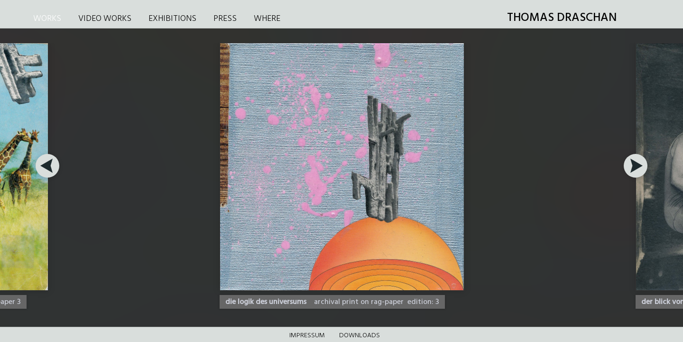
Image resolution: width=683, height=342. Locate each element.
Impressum (307, 335)
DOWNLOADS (359, 335)
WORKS (47, 19)
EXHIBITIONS (172, 19)
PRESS (225, 19)
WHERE (267, 19)
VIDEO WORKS (104, 19)
